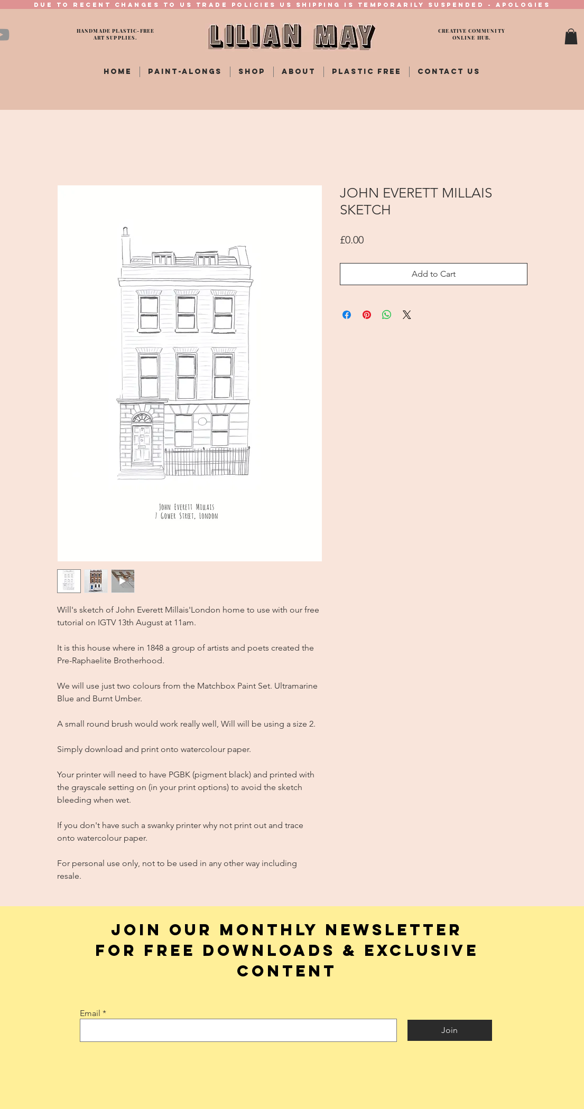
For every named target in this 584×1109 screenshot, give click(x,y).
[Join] (449, 1030)
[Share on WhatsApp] (387, 314)
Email (90, 1013)
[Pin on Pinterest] (366, 314)
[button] (571, 36)
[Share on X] (407, 314)
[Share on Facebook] (346, 314)
